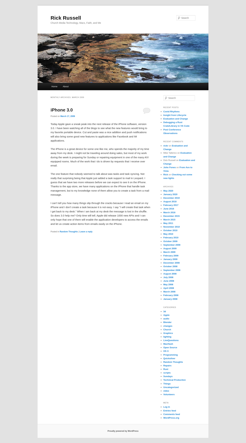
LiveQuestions (171, 340)
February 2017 (170, 205)
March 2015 (169, 219)
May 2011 (168, 223)
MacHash (168, 344)
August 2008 (169, 273)
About (66, 86)
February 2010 (170, 237)
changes (167, 326)
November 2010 (171, 227)
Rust (165, 369)
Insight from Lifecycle (174, 115)
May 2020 (168, 190)
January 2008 (170, 299)
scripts (167, 372)
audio (166, 318)
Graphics (168, 333)
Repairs (167, 365)
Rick (165, 174)
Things (167, 383)
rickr (165, 145)
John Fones (169, 167)
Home (54, 86)
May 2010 (168, 234)
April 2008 (168, 288)
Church (167, 329)
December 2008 (171, 263)
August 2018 (169, 201)
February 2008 (170, 295)
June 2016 (168, 208)
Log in (166, 407)
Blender (167, 322)
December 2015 (171, 216)
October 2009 (170, 241)
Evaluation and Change (175, 118)
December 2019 (171, 198)
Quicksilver (169, 358)
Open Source (170, 347)
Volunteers (169, 394)
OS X (166, 351)
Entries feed (169, 410)
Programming (170, 355)
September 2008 (171, 270)
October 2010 (170, 230)
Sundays (168, 376)
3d (164, 311)
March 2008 (169, 291)
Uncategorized (171, 387)
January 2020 (170, 194)
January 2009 (170, 259)
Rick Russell (66, 18)
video (166, 391)
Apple (166, 315)
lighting (167, 336)
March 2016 (169, 212)
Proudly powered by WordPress (122, 431)
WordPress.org (171, 418)
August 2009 (169, 248)
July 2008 (168, 277)
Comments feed (171, 414)
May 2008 (168, 284)
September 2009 (171, 245)
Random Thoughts (69, 231)
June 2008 (168, 281)
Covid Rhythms (171, 111)
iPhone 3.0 (62, 109)
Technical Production (174, 380)
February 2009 (170, 255)
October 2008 (170, 266)
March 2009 (169, 252)
